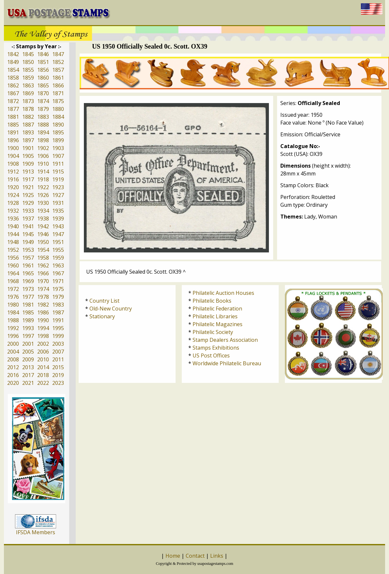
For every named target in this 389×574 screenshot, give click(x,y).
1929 (28, 202)
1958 (43, 257)
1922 (43, 187)
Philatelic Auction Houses (223, 292)
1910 (43, 163)
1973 (28, 289)
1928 (13, 202)
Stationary (102, 316)
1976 (13, 296)
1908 (13, 163)
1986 (43, 312)
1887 (28, 124)
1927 (58, 195)
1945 (28, 234)
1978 (43, 296)
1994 (43, 328)
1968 (13, 281)
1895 (58, 132)
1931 (58, 202)
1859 (28, 77)
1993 (28, 328)
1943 (58, 226)
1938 (43, 218)
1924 (13, 195)
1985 (28, 312)
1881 (13, 116)
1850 (28, 62)
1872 (13, 101)
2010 (43, 359)
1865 (43, 85)
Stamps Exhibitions (216, 347)
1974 (43, 289)
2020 (13, 382)
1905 (28, 155)
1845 (28, 54)
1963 (58, 265)
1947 (58, 234)
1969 (28, 281)
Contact (195, 555)
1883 (43, 116)
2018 (43, 375)
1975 (58, 289)
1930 (43, 202)
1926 (43, 195)
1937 (28, 218)
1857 (58, 69)
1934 (43, 210)
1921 (28, 187)
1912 (13, 171)
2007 (58, 351)
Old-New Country (110, 308)
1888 (43, 124)
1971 (58, 281)
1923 (58, 187)
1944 (13, 234)
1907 (58, 155)
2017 (28, 375)
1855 (28, 69)
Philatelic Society (213, 332)
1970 (43, 281)
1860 (43, 77)
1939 (58, 218)
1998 (43, 336)
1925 (28, 195)
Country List (104, 300)
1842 (13, 54)
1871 (58, 93)
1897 (28, 140)
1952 (13, 249)
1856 (43, 69)
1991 (58, 320)
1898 (43, 140)
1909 (28, 163)
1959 (58, 257)
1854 (13, 69)
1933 (28, 210)
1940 (13, 226)
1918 (43, 179)
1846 (43, 54)
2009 (28, 359)
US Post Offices (211, 355)
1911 (58, 163)
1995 (58, 328)
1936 (13, 218)
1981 (28, 304)
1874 (43, 101)
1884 (58, 116)
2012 (13, 367)
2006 (43, 351)
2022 (43, 382)
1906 (43, 155)
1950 (43, 242)
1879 (43, 109)
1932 (13, 210)
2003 (58, 343)
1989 (28, 320)
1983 (58, 304)
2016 (13, 375)
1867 (13, 93)
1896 (13, 140)
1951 (58, 242)
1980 (13, 304)
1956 (13, 257)
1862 (13, 85)
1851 (43, 62)
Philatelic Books (212, 300)
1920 (13, 187)
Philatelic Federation (217, 308)
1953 (28, 249)
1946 (43, 234)
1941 (28, 226)
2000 (13, 343)
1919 (58, 179)
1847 (58, 54)
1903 (58, 148)
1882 (28, 116)
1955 (58, 249)
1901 (28, 148)
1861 (58, 77)
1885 (13, 124)
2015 (58, 367)
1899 (58, 140)
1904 (13, 155)
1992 (13, 328)
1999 (58, 336)
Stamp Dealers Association (225, 339)
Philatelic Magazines (217, 324)
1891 (13, 132)
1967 (58, 273)
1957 (28, 257)
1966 (43, 273)
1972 (13, 289)
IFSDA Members (35, 532)
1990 (43, 320)
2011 (58, 359)
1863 (28, 85)
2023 (58, 382)
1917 (28, 179)
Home (172, 555)
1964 (13, 273)
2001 (28, 343)
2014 (43, 367)
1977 (28, 296)
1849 (13, 62)
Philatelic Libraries (215, 316)
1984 (13, 312)
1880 (58, 109)
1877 (13, 109)
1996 (13, 336)
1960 (13, 265)
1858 (13, 77)
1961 (28, 265)
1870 (43, 93)
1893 (28, 132)
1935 (58, 210)
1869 (28, 93)
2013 (28, 367)
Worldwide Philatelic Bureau (227, 363)
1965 (28, 273)
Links (216, 555)
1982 (43, 304)
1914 (43, 171)
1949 (28, 242)
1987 (58, 312)
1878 (28, 109)
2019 (58, 375)
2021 (28, 382)
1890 (58, 124)
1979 (58, 296)
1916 (13, 179)
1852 (58, 62)
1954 (43, 249)
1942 (43, 226)
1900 (13, 148)
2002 (43, 343)
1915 (58, 171)
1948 (13, 242)
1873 (28, 101)
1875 (58, 101)
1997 (28, 336)
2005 (28, 351)
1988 (13, 320)
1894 (43, 132)
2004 (13, 351)
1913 (28, 171)
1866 (58, 85)
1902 (43, 148)
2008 (13, 359)
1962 (43, 265)
